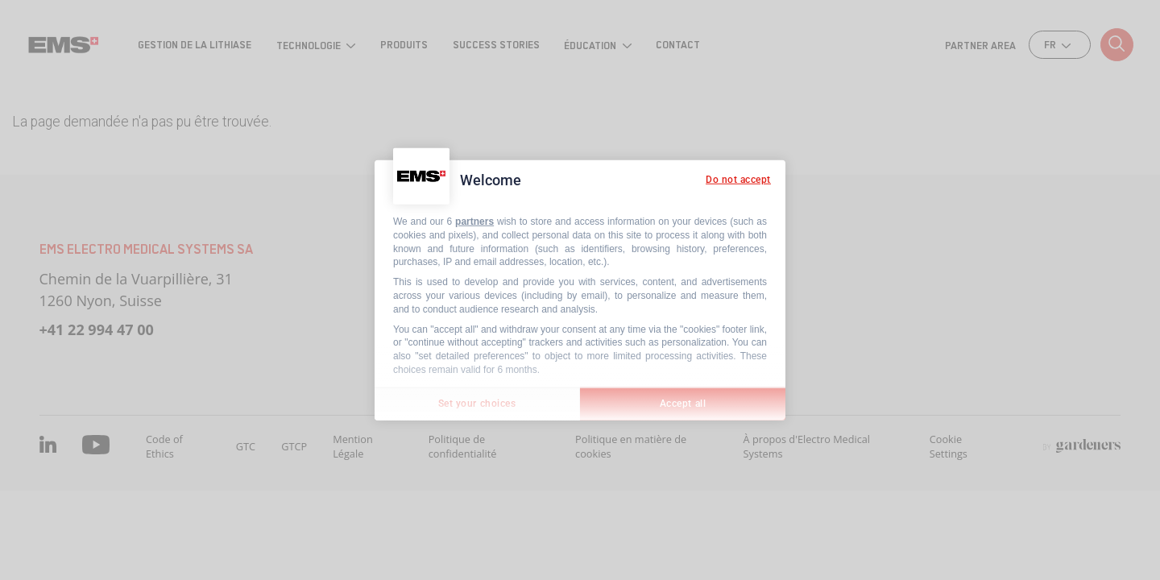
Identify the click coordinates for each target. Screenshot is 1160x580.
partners (474, 221)
